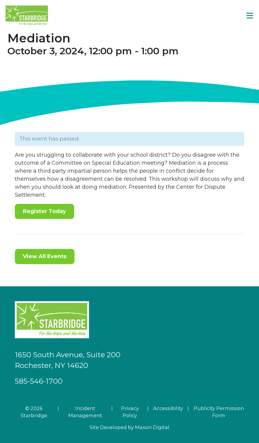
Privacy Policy (130, 411)
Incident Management (85, 411)
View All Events (44, 256)
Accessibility (168, 408)
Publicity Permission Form (219, 411)
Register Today (44, 211)
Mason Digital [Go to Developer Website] (152, 427)
